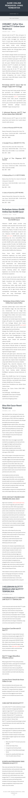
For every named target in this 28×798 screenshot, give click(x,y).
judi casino (10, 235)
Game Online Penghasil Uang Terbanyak (14, 5)
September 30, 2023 (7, 594)
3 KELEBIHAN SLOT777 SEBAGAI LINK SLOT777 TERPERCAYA (12, 589)
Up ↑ (14, 794)
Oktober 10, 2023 (6, 214)
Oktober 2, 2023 (6, 410)
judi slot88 (23, 325)
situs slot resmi (16, 646)
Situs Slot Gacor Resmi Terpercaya (12, 406)
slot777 (16, 96)
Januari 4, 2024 (6, 31)
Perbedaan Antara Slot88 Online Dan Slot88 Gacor (13, 210)
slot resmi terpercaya (18, 502)
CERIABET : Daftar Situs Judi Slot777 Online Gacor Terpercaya (13, 26)
